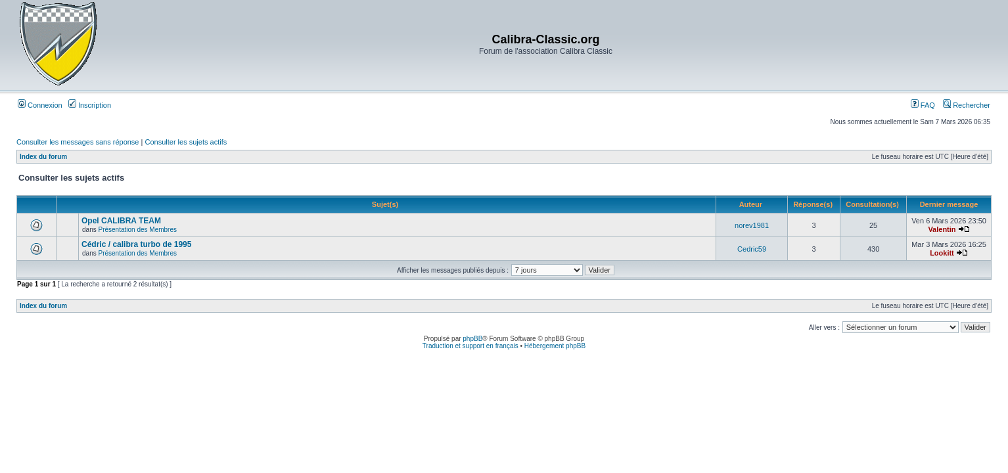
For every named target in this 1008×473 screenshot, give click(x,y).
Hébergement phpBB (554, 345)
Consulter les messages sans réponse (77, 142)
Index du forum (43, 156)
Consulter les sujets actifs (186, 142)
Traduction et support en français (470, 345)
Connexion (40, 105)
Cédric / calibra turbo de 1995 (136, 244)
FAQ (923, 105)
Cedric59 (751, 249)
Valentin (941, 229)
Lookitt (942, 253)
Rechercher (966, 105)
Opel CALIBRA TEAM (121, 220)
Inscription (89, 105)
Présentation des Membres (138, 229)
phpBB (472, 338)
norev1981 (752, 225)
